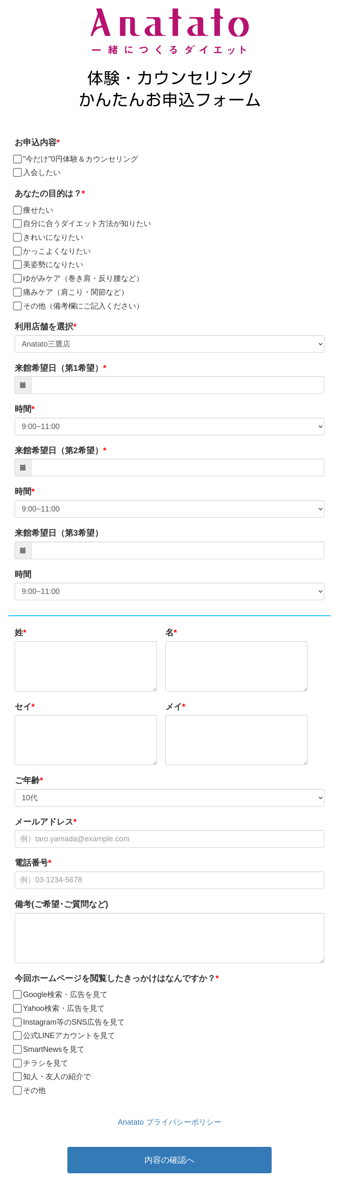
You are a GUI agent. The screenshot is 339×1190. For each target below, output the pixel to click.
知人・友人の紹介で (53, 1077)
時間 (23, 409)
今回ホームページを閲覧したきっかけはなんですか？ (115, 978)
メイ (173, 706)
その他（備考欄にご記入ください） (79, 306)
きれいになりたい (49, 237)
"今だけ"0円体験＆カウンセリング (76, 159)
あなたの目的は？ (48, 193)
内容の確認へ (169, 1159)
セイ (23, 706)
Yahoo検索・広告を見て (60, 1008)
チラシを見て (41, 1063)
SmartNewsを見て (50, 1049)
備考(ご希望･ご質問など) (61, 904)
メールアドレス (44, 821)
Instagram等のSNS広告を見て (70, 1022)
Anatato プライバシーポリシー (169, 1122)
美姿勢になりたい (49, 265)
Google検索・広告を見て (61, 995)
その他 (30, 1090)
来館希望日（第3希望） (59, 532)
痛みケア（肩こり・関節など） (71, 292)
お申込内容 (35, 142)
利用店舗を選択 (44, 326)
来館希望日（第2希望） (59, 450)
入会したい (38, 172)
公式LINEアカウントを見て (65, 1036)
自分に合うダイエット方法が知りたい (83, 223)
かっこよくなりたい (53, 251)
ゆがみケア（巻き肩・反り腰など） (79, 278)
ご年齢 (27, 780)
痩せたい (34, 210)
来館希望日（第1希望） (59, 368)
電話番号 (31, 862)
